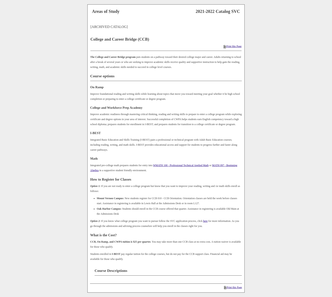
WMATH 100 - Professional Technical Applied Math (181, 165)
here (205, 221)
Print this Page (233, 46)
